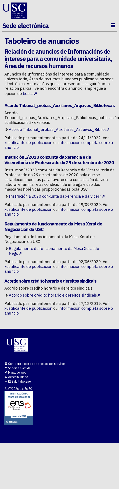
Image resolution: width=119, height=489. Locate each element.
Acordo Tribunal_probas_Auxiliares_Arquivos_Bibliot (57, 129)
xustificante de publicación (28, 142)
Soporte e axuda (17, 368)
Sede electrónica (25, 25)
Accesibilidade (16, 377)
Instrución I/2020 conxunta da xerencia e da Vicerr (55, 196)
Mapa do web (15, 373)
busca (28, 93)
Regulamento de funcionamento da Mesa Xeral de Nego (54, 251)
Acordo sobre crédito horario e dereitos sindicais (53, 295)
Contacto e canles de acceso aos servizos (35, 364)
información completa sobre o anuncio (58, 145)
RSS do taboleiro (17, 381)
